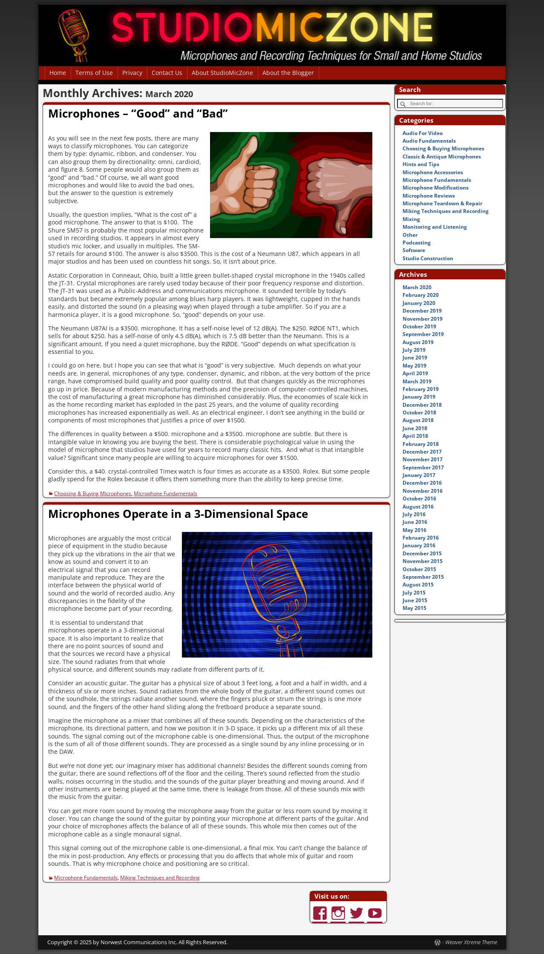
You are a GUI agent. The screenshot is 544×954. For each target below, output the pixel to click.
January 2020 (419, 303)
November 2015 (423, 561)
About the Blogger (288, 73)
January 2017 (419, 475)
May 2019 (414, 365)
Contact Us (167, 73)
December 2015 (422, 553)
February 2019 (421, 389)
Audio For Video (423, 133)
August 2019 (418, 342)
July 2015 (414, 592)
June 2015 (415, 600)
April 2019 (415, 373)
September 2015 (423, 576)
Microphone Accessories (433, 172)
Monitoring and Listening (435, 226)
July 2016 (414, 514)
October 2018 (419, 412)
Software (414, 250)
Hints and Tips (421, 164)
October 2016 (419, 498)
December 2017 (422, 451)
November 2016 (423, 490)
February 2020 (421, 295)
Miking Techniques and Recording (160, 877)
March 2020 (417, 287)
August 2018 (418, 420)
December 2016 (422, 482)
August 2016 (418, 506)
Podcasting (417, 242)
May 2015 (414, 608)
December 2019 (422, 310)
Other (410, 234)
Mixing (411, 219)
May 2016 (414, 530)
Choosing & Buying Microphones (92, 493)
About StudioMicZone (222, 73)
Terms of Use (94, 73)
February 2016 (421, 537)
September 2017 (423, 467)
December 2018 (422, 404)
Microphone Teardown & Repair (442, 203)
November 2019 (423, 318)
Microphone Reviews (429, 195)
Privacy (132, 73)
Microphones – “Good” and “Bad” (138, 113)
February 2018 (421, 444)
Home (57, 73)
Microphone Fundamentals (165, 493)
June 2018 (415, 428)
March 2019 (417, 381)
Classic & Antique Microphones (442, 156)
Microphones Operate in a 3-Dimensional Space (178, 513)
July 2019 (414, 349)
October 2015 (419, 569)
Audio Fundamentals (429, 140)
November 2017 (423, 459)
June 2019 (415, 357)
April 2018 (415, 436)
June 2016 (415, 522)
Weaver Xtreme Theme (471, 942)
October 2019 (419, 326)
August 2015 (418, 584)
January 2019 (419, 396)
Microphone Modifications (436, 187)
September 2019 (423, 334)
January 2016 (419, 545)
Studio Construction (428, 258)
